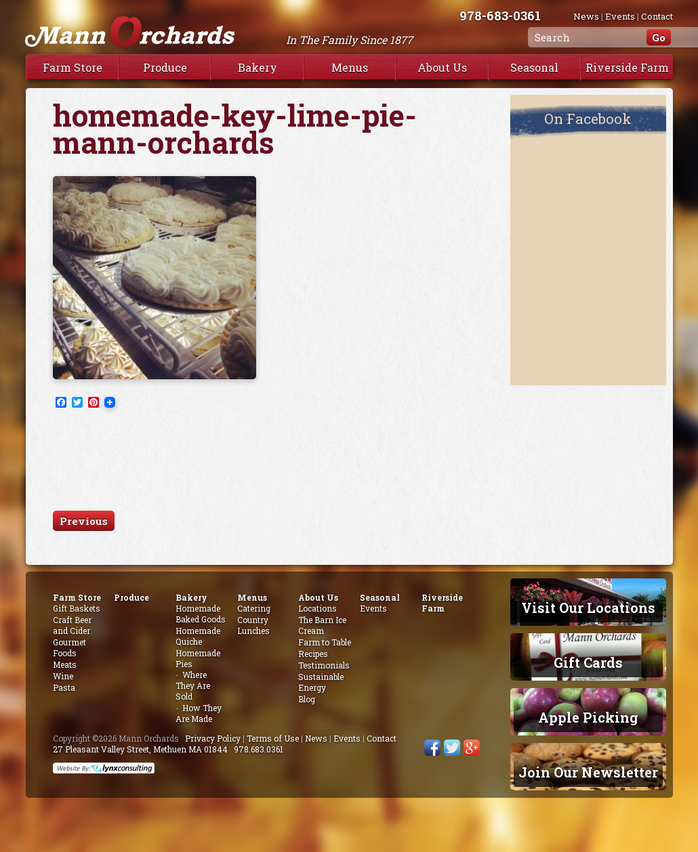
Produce (165, 67)
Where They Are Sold (193, 685)
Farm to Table (324, 642)
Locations (317, 608)
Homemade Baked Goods (201, 613)
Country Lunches (253, 625)
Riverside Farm (627, 67)
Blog (306, 699)
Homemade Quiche (198, 636)
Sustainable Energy (321, 682)
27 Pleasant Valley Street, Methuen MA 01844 (140, 749)
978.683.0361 (258, 749)
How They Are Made (199, 713)
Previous (84, 521)
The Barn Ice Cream (322, 625)
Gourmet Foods (69, 647)
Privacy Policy (213, 738)
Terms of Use (273, 738)
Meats (65, 664)
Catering (253, 608)
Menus (349, 67)
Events (620, 16)
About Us (442, 67)
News (586, 16)
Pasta (64, 687)
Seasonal (534, 67)
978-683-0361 (500, 15)
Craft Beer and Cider (72, 625)
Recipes (313, 653)
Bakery (257, 67)
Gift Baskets (76, 608)
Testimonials (324, 665)
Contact (657, 16)
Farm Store (72, 67)
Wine (63, 675)
